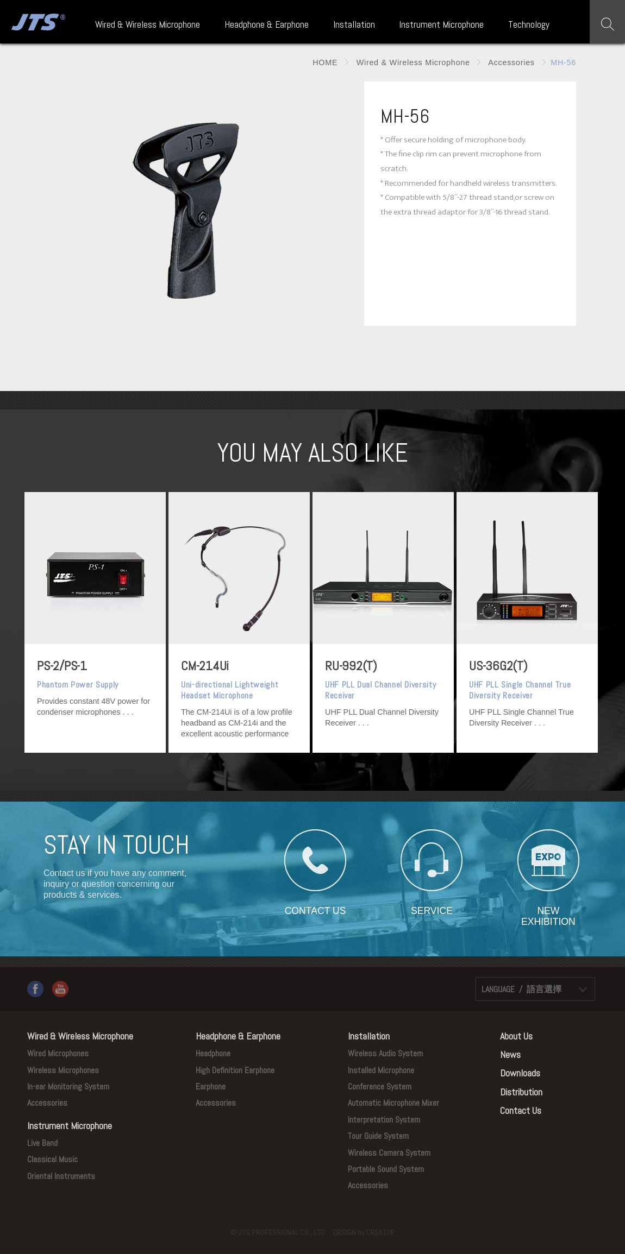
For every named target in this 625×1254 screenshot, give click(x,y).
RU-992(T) (351, 665)
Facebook (35, 989)
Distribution (521, 1092)
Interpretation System (384, 1119)
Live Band (42, 1143)
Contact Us (520, 1110)
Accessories (510, 62)
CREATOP (380, 1232)
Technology (528, 24)
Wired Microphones (58, 1053)
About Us (516, 1036)
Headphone (213, 1053)
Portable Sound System (386, 1169)
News (510, 1054)
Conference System (379, 1086)
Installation (354, 24)
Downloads (520, 1073)
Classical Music (52, 1159)
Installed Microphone (381, 1070)
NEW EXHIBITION (548, 910)
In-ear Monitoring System (68, 1086)
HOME (325, 62)
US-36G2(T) (498, 665)
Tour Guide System (378, 1136)
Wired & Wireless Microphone (147, 24)
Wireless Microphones (63, 1070)
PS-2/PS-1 (62, 665)
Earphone (211, 1086)
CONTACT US (315, 910)
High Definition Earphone (235, 1070)
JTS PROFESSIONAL (36, 21)
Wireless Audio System (385, 1053)
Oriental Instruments (61, 1176)
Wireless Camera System (389, 1152)
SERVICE (432, 910)
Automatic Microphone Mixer (393, 1102)
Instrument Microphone (441, 24)
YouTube (60, 989)
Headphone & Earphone (266, 24)
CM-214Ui (205, 665)
